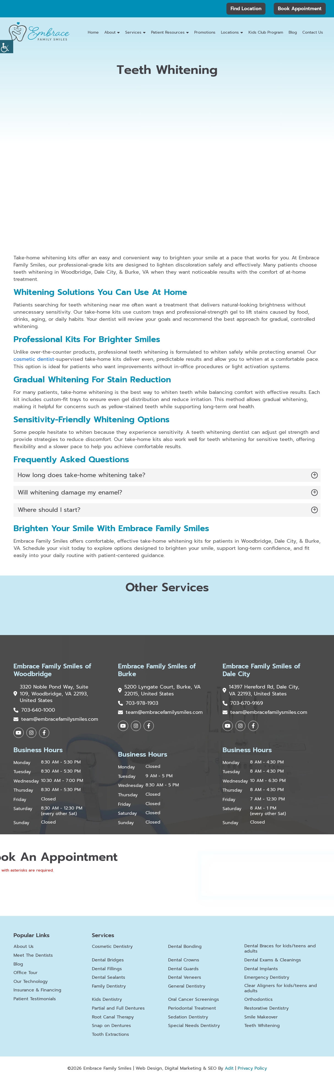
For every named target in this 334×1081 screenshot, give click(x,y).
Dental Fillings (107, 969)
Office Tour (25, 973)
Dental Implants (261, 969)
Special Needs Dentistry (194, 1026)
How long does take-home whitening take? (81, 474)
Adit (229, 1069)
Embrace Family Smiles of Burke (154, 670)
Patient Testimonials (34, 999)
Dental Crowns (183, 961)
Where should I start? (49, 509)
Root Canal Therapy (113, 1017)
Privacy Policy (252, 1069)
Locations (230, 32)
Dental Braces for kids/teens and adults (280, 949)
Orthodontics (258, 1000)
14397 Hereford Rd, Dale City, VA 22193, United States (261, 691)
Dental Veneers (184, 978)
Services (133, 32)
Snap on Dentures (111, 1026)
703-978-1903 (138, 703)
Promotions (204, 32)
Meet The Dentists (33, 956)
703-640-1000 (34, 710)
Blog (293, 32)
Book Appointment (300, 8)
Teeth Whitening (262, 1026)
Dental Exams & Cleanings (272, 961)
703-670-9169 (243, 703)
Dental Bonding (185, 947)
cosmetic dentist (33, 359)
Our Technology (30, 982)
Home (93, 32)
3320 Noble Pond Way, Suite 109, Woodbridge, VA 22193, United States (51, 694)
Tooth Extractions (110, 1035)
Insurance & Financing (37, 991)
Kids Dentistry (107, 1000)
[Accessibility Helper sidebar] (6, 46)
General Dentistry (186, 986)
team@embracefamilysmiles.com (55, 720)
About (110, 32)
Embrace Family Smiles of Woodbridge (49, 670)
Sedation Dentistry (188, 1017)
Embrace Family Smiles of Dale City (259, 670)
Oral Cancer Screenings (193, 1000)
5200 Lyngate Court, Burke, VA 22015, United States (155, 691)
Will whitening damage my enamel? (70, 492)
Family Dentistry (109, 986)
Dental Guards (183, 969)
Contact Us (312, 32)
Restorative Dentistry (266, 1009)
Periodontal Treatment (192, 1009)
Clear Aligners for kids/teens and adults (280, 989)
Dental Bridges (108, 961)
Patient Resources (168, 32)
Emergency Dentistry (266, 978)
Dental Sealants (108, 978)
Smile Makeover (261, 1017)
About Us (23, 947)
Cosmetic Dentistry (112, 947)
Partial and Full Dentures (118, 1009)
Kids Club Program (265, 32)
